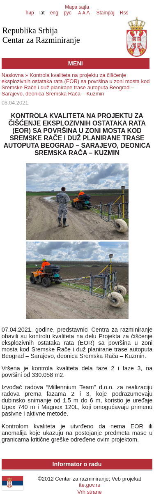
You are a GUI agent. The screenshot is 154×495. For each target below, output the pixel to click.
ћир (30, 13)
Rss (123, 13)
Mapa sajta (77, 7)
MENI (75, 63)
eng (54, 13)
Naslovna (13, 75)
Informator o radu (77, 464)
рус (67, 13)
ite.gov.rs (89, 485)
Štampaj (105, 13)
